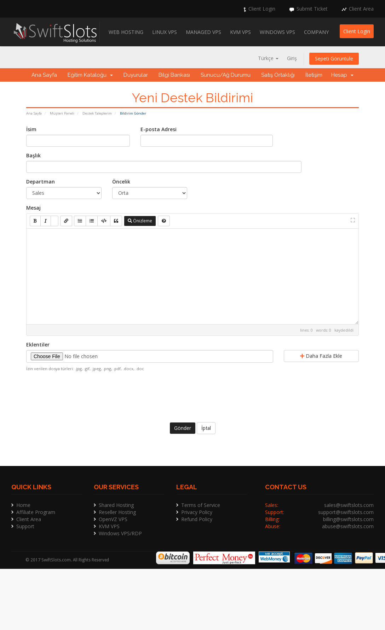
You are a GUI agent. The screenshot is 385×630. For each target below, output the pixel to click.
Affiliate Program (35, 512)
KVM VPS (240, 32)
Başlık (33, 155)
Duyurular (135, 75)
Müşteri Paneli (62, 113)
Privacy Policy (196, 512)
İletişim (313, 75)
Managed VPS (203, 32)
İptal (206, 428)
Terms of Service (200, 505)
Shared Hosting (116, 505)
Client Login (261, 8)
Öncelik (121, 181)
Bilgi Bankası (174, 75)
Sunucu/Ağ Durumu (226, 75)
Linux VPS (164, 32)
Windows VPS (277, 32)
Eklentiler (38, 344)
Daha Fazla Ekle (321, 355)
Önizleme (140, 221)
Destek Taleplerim (97, 113)
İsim (31, 129)
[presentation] (192, 396)
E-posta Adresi (158, 129)
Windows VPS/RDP (120, 533)
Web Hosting (126, 32)
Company (316, 32)
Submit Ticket (312, 8)
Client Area (361, 8)
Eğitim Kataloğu (90, 75)
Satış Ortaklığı (278, 75)
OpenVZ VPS (113, 519)
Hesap (342, 75)
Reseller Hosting (117, 512)
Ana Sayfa (44, 75)
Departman (40, 181)
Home (23, 505)
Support (25, 526)
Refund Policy (196, 519)
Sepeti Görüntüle (334, 58)
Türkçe (268, 58)
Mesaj (33, 207)
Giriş (292, 58)
